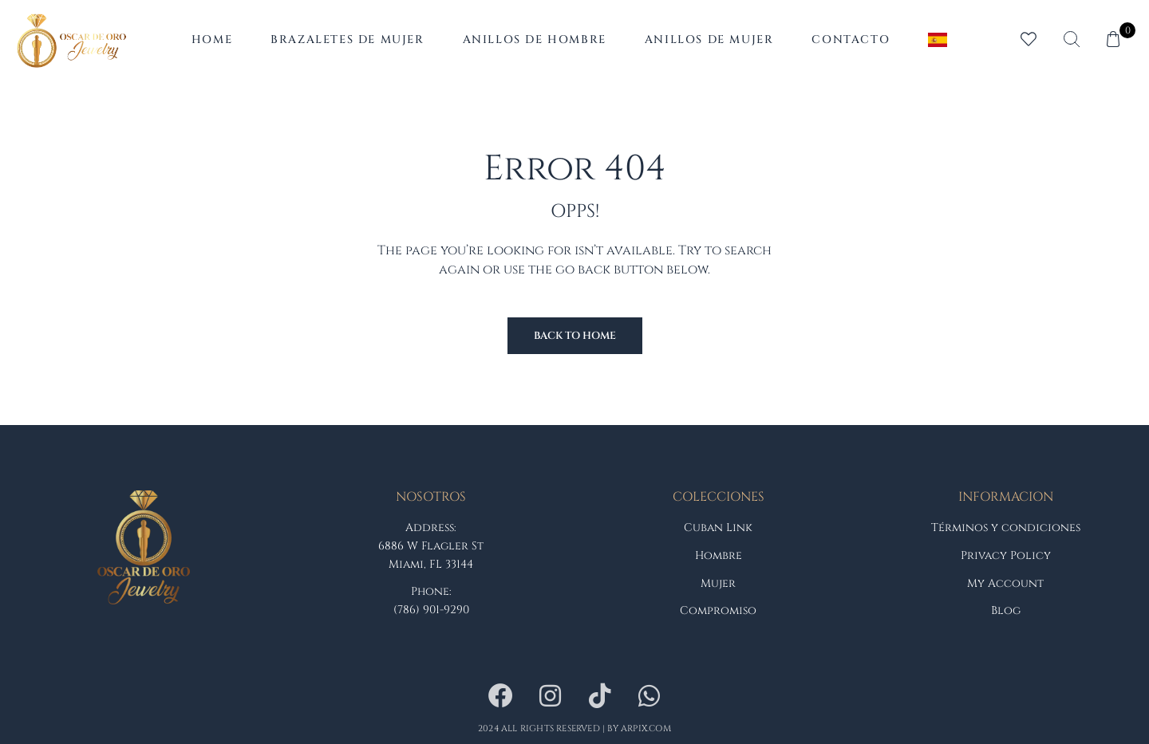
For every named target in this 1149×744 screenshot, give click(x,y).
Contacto (850, 39)
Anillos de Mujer (709, 39)
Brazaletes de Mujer (347, 39)
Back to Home (575, 336)
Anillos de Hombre (534, 39)
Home (212, 39)
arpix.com (646, 728)
